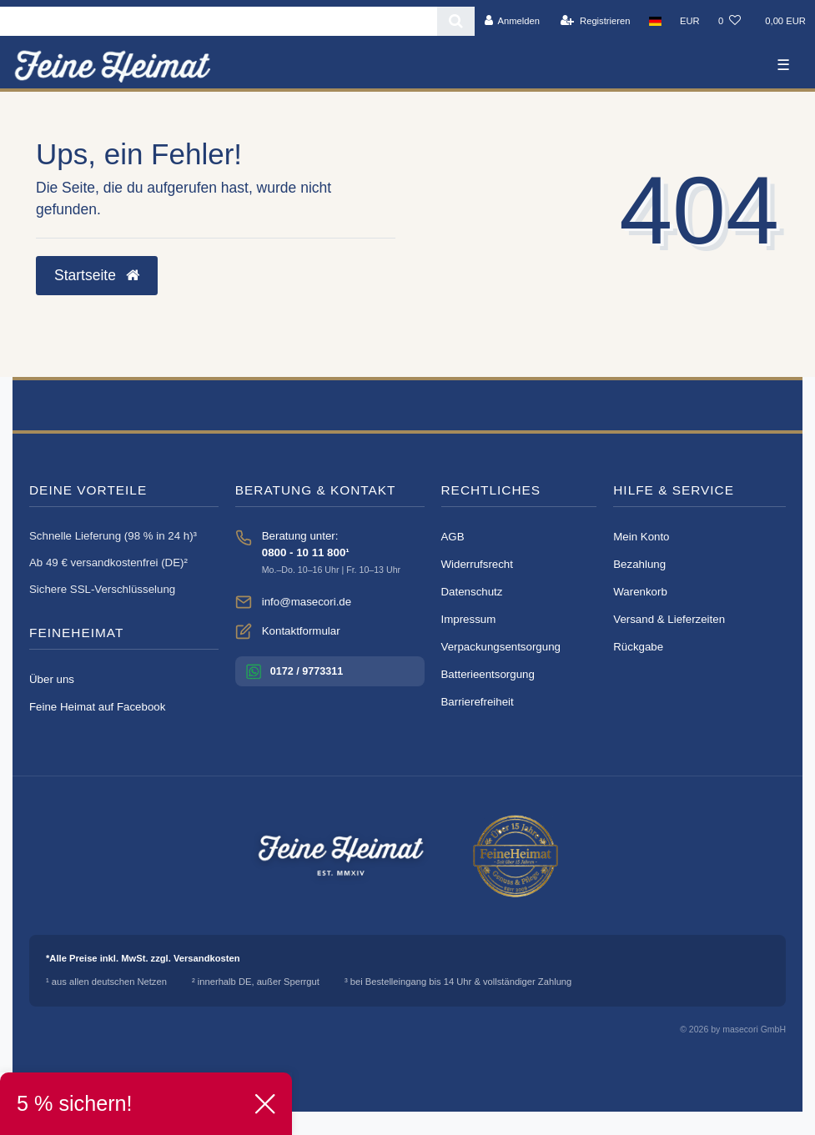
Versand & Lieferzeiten (669, 619)
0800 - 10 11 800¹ (306, 552)
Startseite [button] (96, 275)
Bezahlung (639, 564)
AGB (453, 536)
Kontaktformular (301, 631)
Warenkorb (640, 591)
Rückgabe (638, 646)
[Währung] (690, 21)
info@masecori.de (306, 601)
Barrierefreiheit (477, 702)
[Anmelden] (512, 21)
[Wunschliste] (729, 21)
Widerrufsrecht (477, 564)
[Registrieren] (595, 21)
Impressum (468, 619)
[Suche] (456, 21)
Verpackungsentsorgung (501, 646)
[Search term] (218, 21)
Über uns (51, 679)
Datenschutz (472, 591)
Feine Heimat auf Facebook (97, 707)
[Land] (655, 21)
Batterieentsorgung (488, 674)
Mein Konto (641, 536)
